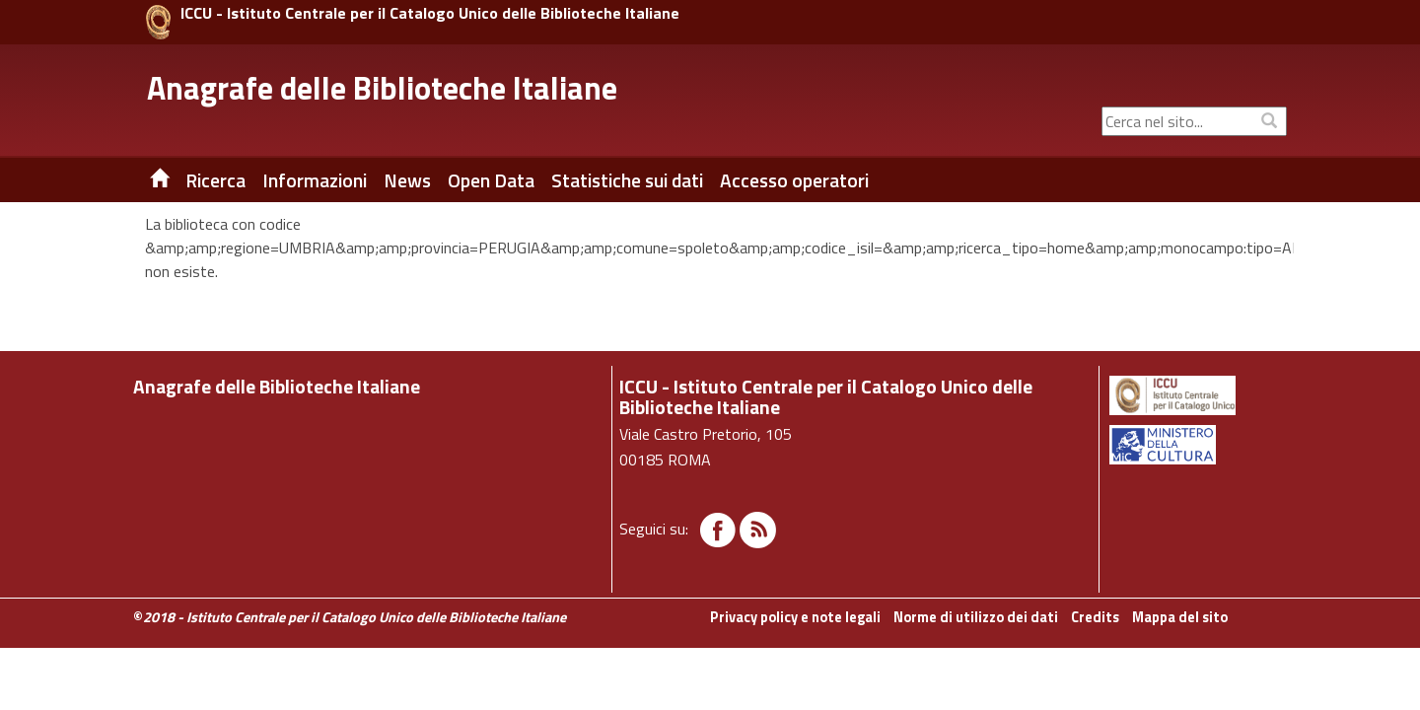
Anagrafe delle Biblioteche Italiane (382, 87)
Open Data (491, 180)
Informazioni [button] (314, 180)
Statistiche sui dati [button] (627, 180)
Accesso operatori (794, 180)
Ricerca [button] (215, 180)
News (407, 180)
